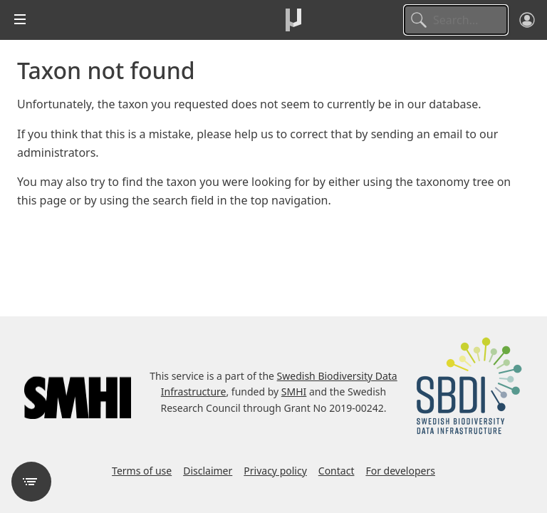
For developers (399, 470)
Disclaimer (207, 470)
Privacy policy (275, 470)
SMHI (294, 391)
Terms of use (142, 470)
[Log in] (527, 20)
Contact (336, 470)
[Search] (456, 20)
